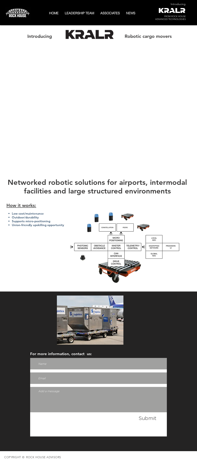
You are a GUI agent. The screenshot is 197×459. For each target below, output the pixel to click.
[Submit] (147, 418)
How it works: (21, 205)
